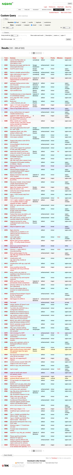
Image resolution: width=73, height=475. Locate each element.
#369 (5, 221)
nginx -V (62, 35)
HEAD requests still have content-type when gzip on (20, 87)
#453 (5, 312)
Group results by (5, 35)
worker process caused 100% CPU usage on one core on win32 (20, 362)
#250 (5, 69)
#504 (5, 354)
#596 (5, 429)
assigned (26, 25)
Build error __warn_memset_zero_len (18, 102)
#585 (5, 421)
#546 (5, 391)
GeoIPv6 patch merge (16, 69)
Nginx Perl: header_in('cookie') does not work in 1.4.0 (19, 188)
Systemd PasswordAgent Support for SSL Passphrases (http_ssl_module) (20, 295)
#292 (5, 128)
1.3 (58, 151)
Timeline (27, 9)
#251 (5, 72)
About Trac (68, 7)
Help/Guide (60, 7)
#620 (5, 445)
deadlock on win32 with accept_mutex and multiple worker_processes (18, 210)
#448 (5, 304)
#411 (5, 258)
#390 (5, 240)
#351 (5, 187)
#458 (5, 324)
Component (68, 58)
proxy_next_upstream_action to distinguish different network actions (19, 343)
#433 (5, 293)
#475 (5, 328)
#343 (5, 169)
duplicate (38, 22)
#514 (5, 362)
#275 (5, 101)
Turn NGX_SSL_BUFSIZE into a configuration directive (19, 309)
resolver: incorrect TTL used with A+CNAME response (20, 156)
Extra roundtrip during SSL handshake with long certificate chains (19, 268)
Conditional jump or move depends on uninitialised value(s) (20, 95)
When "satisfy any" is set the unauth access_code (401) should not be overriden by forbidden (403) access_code (20, 123)
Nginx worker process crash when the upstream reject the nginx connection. (20, 351)
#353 (5, 194)
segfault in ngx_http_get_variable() (20, 432)
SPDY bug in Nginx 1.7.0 (17, 409)
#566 (5, 409)
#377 (5, 226)
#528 (5, 373)
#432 (5, 288)
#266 (5, 90)
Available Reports (54, 12)
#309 (5, 140)
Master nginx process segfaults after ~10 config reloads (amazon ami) (20, 242)
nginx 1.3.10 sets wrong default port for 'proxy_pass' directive (19, 105)
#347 (5, 178)
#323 (5, 148)
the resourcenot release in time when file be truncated (19, 355)
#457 (5, 320)
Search (68, 9)
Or (61, 27)
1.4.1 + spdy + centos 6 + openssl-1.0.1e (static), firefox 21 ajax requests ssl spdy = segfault (20, 201)
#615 (5, 440)
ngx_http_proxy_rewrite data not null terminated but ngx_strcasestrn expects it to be (19, 392)
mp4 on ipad (14, 369)
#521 (5, 369)
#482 (5, 335)
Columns (6, 32)
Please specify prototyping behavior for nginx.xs (18, 437)
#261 (5, 87)
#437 (5, 299)
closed (34, 25)
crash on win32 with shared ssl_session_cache (18, 373)
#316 (5, 144)
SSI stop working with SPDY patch (20, 135)
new (41, 25)
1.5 (58, 198)
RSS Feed (20, 463)
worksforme (47, 22)
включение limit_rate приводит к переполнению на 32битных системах (20, 79)
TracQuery (54, 458)
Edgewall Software (19, 466)
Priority (53, 58)
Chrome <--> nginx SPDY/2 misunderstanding (18, 250)
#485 (5, 338)
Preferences (52, 7)
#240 (5, 60)
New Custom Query (66, 12)
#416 (5, 272)
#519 (5, 365)
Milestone (60, 58)
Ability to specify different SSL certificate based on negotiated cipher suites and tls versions (19, 441)
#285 (5, 121)
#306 (5, 137)
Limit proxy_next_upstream (18, 389)
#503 (5, 349)
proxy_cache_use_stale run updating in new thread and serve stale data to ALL (20, 274)
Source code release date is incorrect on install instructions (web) (19, 290)
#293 (5, 131)
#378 (5, 230)
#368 (5, 217)
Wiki (19, 9)
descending (24, 35)
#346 (5, 175)
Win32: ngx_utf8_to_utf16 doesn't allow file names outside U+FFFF (20, 321)
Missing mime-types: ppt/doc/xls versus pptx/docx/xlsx (20, 66)
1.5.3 (58, 249)
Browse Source (46, 9)
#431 (5, 285)
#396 (5, 249)
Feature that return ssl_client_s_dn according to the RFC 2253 (20, 215)
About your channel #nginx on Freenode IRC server (19, 246)
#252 (5, 74)
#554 (5, 396)
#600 (5, 432)
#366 (5, 214)
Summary (12, 58)
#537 (5, 380)
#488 (5, 342)
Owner (34, 58)
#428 (5, 281)
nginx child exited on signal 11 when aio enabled (19, 75)
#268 (5, 94)
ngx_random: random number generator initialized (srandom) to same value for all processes (20, 317)
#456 (5, 315)
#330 (5, 158)
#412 (5, 263)
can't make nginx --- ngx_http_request (16, 237)
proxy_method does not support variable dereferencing (19, 113)
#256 (5, 78)
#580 (5, 414)
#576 (5, 411)
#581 (5, 418)
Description (48, 35)
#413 (5, 267)
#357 (5, 200)
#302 (5, 135)
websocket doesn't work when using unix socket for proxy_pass (20, 152)
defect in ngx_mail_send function (20, 365)
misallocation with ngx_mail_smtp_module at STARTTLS (18, 259)
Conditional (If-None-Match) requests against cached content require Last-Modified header (20, 401)
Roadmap (36, 9)
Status (12, 25)
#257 (5, 83)
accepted (18, 25)
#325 (5, 151)
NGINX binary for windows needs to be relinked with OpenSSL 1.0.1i (20, 445)
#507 (5, 358)
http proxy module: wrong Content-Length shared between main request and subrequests (20, 183)
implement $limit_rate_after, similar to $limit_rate (18, 132)
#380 (5, 237)
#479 (5, 333)
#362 (5, 209)
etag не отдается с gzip (17, 226)
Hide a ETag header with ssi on (19, 108)
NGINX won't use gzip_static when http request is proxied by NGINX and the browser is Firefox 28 (20, 385)
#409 (5, 253)
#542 (5, 384)
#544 (5, 389)
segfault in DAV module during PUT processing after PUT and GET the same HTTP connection (20, 117)
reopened (47, 25)
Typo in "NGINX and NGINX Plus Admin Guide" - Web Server (19, 415)
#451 (5, 308)
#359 (5, 205)
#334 (5, 162)
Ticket (6, 58)
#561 (5, 405)
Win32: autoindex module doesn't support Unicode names (20, 325)
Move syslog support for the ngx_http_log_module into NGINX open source (20, 254)
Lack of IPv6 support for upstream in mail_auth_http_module (20, 148)
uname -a (55, 35)
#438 (5, 302)
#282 (5, 108)
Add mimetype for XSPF (17, 333)
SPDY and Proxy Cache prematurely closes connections (19, 282)
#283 (5, 112)
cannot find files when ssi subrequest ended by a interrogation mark (17, 61)
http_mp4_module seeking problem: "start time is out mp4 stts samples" (19, 329)
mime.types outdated (16, 137)
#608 (5, 436)
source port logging (16, 376)
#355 (5, 198)
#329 (5, 155)
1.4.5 (58, 369)
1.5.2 (58, 237)
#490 (5, 347)
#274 (5, 98)
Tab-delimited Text (51, 463)
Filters (6, 19)
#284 (5, 116)
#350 (5, 182)
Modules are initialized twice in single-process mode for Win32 (19, 312)
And (4, 27)
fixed (17, 22)
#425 (5, 277)
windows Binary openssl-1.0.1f (19, 378)
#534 (5, 378)
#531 (5, 376)
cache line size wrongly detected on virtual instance (20, 191)
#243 (5, 65)
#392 (5, 246)
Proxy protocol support (17, 198)
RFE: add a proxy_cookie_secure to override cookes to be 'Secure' (20, 218)
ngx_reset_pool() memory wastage (20, 347)
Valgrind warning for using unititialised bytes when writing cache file (19, 223)
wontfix (31, 22)
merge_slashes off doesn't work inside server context (19, 305)
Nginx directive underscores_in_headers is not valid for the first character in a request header (19, 232)
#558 (5, 400)
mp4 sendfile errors (16, 90)
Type (42, 58)
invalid (23, 22)
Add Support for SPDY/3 (17, 299)
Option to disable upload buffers (20, 72)
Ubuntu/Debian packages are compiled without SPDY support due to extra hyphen (19, 171)
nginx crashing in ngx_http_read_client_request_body (20, 159)
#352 (5, 191)
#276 (5, 105)
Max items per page (6, 39)
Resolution (11, 22)
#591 (5, 425)
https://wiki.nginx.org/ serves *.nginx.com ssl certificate (19, 397)
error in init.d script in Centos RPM (20, 405)
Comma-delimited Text (34, 463)
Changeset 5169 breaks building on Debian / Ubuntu (20, 163)
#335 (5, 166)
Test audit (13, 302)
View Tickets (59, 9)
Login (45, 7)
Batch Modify (8, 455)
